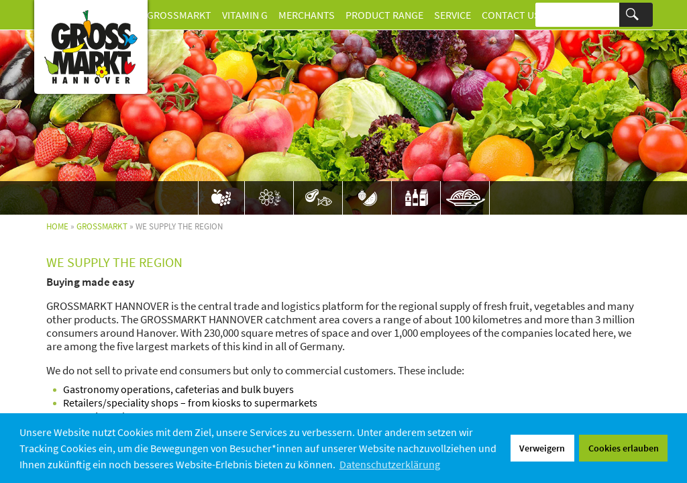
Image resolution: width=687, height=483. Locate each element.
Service (452, 14)
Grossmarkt (179, 14)
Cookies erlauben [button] (623, 448)
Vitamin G (245, 14)
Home (57, 226)
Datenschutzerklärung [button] (389, 464)
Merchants (306, 14)
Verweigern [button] (542, 448)
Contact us (511, 14)
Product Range (384, 14)
